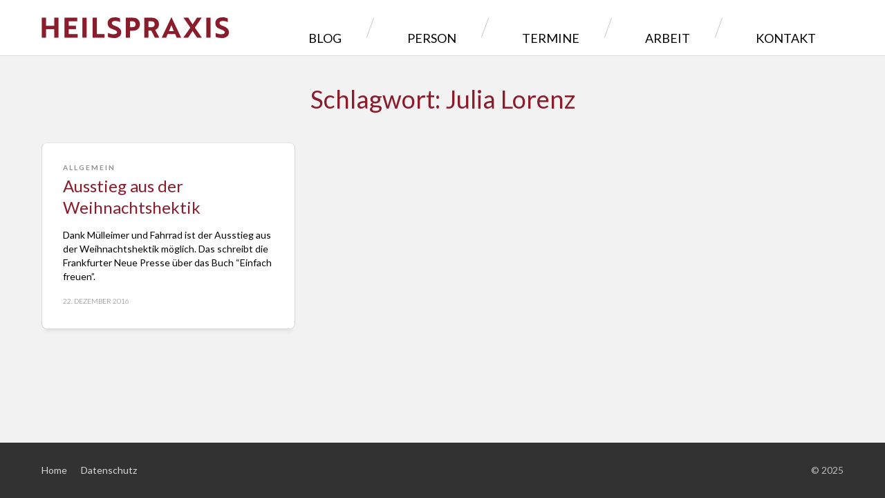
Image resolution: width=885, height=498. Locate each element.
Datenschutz (109, 470)
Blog (466, 27)
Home (54, 470)
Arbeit (710, 27)
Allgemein (89, 167)
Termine (627, 27)
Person (542, 27)
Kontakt (796, 27)
